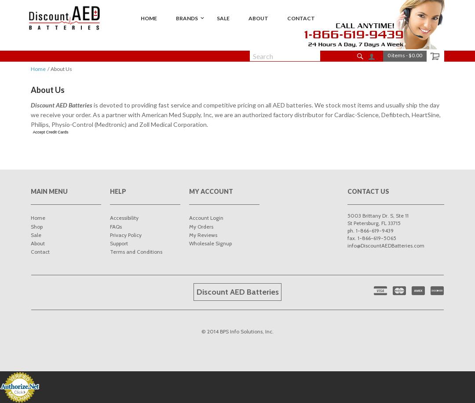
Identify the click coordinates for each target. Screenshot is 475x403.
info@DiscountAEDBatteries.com (385, 245)
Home (38, 69)
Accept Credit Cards (51, 132)
